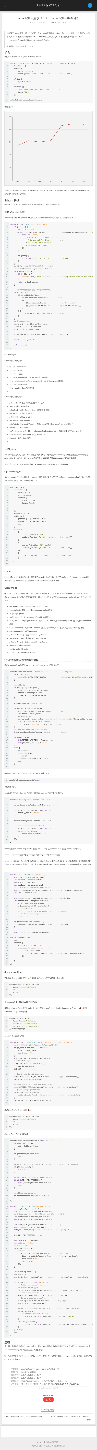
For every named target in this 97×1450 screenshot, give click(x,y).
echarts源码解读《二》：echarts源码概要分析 (40, 1369)
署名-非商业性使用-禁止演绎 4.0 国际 (39, 1384)
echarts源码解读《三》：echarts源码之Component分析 (72, 1418)
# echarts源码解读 (48, 1410)
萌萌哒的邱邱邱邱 (28, 1372)
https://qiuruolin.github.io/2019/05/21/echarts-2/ (41, 1381)
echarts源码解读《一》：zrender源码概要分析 (23, 1416)
